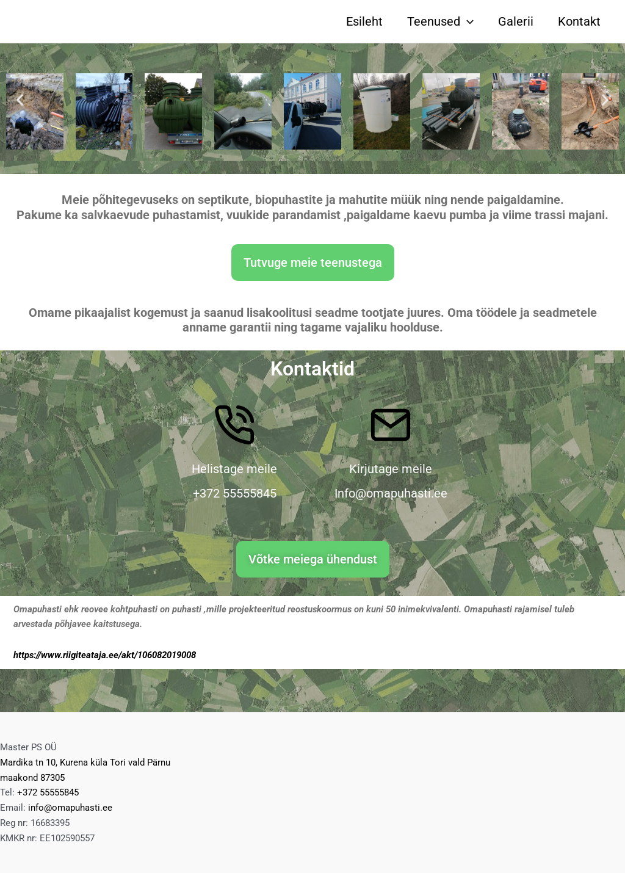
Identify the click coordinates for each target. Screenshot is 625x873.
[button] (19, 99)
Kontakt (579, 21)
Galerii (515, 21)
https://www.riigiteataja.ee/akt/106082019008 (104, 655)
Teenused (440, 21)
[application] (467, 21)
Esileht (364, 21)
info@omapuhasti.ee (70, 807)
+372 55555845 (48, 792)
